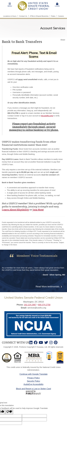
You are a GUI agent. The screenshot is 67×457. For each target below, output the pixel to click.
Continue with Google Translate (33, 374)
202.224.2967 (30, 305)
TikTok (55, 342)
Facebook (36, 342)
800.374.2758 (44, 305)
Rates (53, 16)
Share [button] (62, 40)
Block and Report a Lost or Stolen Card (33, 389)
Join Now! (38, 209)
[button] (10, 5)
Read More (48, 286)
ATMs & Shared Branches (39, 16)
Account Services (52, 28)
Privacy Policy (33, 378)
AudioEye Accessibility (33, 384)
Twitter (46, 342)
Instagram (51, 342)
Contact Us (23, 16)
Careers (61, 16)
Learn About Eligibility (15, 209)
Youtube (41, 342)
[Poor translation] (9, 412)
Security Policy (33, 381)
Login (57, 4)
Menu (10, 4)
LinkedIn (30, 342)
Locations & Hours (9, 16)
